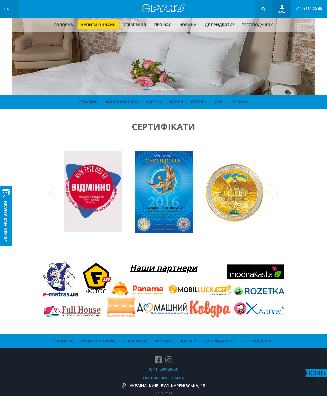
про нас (162, 24)
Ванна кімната (122, 101)
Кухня (176, 101)
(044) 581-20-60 (309, 8)
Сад (218, 101)
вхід (281, 11)
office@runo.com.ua (163, 378)
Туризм (240, 101)
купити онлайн (98, 25)
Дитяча (154, 101)
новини (188, 24)
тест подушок (257, 24)
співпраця (135, 24)
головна (63, 24)
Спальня (88, 101)
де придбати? (219, 24)
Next (274, 192)
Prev (52, 192)
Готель (198, 101)
